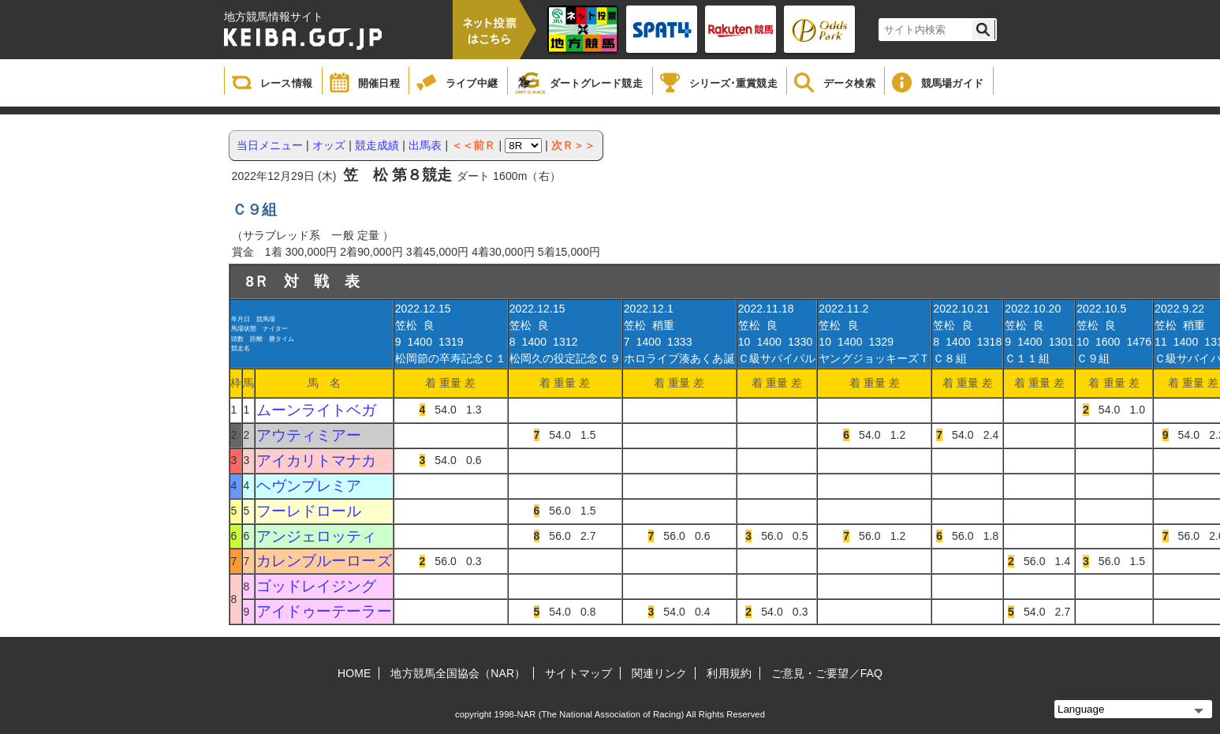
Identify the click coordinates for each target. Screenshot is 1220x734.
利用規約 (729, 673)
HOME (354, 673)
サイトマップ (578, 673)
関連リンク (660, 673)
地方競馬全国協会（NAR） (457, 673)
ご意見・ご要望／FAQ (826, 673)
